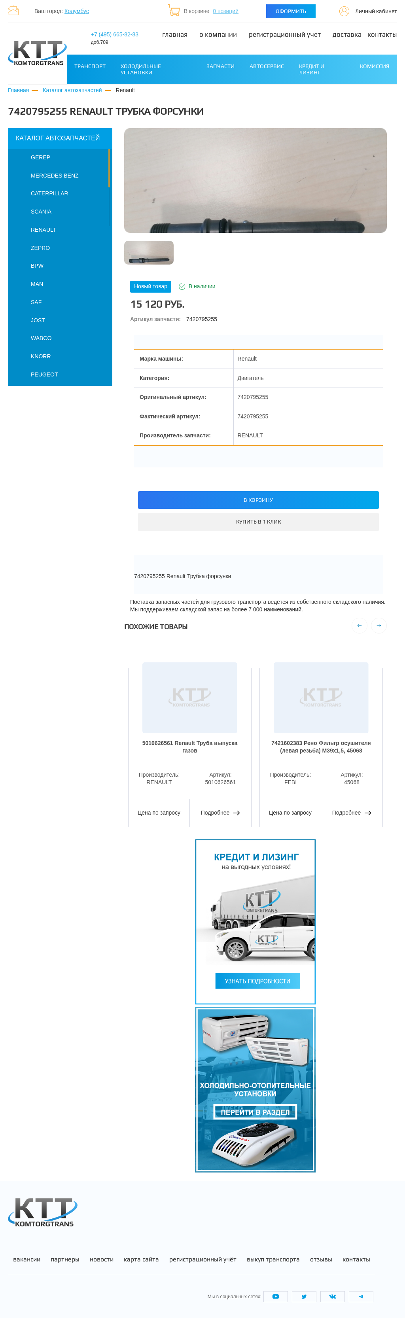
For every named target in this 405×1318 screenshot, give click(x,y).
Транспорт (90, 66)
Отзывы (321, 1259)
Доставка (347, 34)
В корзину (258, 500)
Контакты (382, 34)
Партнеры (65, 1259)
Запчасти (220, 66)
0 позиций (225, 11)
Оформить (291, 11)
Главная (174, 34)
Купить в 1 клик (258, 521)
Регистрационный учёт (203, 1259)
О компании (218, 34)
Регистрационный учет (285, 34)
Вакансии (26, 1259)
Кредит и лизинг (311, 69)
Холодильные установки (141, 69)
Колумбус (76, 11)
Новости (102, 1259)
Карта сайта (141, 1259)
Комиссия (375, 66)
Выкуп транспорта (273, 1259)
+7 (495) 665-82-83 (114, 38)
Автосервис (267, 66)
